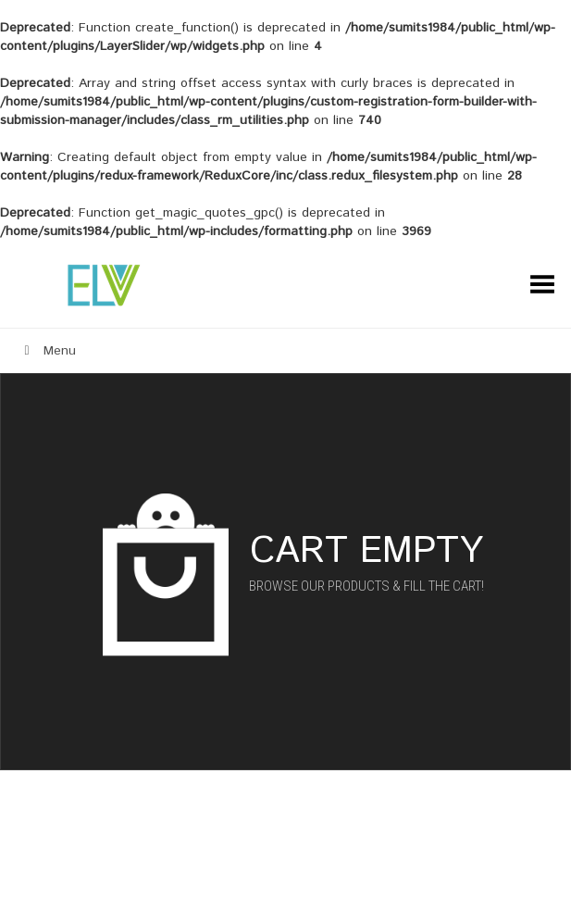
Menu (47, 351)
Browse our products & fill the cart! (366, 586)
